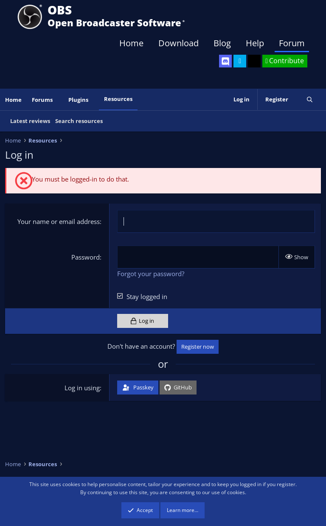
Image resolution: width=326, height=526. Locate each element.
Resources (118, 99)
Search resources (79, 121)
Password (85, 257)
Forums (42, 100)
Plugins (78, 100)
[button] (58, 100)
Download (178, 43)
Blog (222, 43)
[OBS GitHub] (254, 61)
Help (255, 43)
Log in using (82, 387)
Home (131, 43)
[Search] (309, 99)
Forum (292, 43)
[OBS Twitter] (239, 61)
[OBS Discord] (225, 61)
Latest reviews (30, 121)
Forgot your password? (150, 273)
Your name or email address (58, 221)
